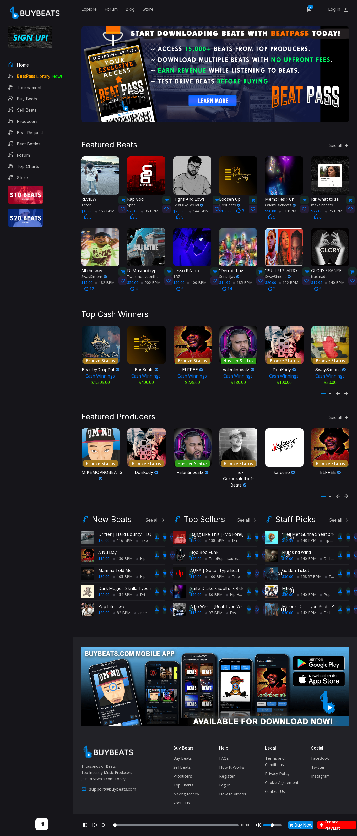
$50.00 (196, 538)
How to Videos (232, 774)
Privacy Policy (277, 753)
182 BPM (105, 269)
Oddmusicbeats (280, 191)
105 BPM (123, 556)
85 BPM (149, 197)
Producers (182, 756)
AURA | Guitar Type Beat (214, 550)
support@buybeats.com (108, 769)
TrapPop (214, 538)
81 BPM (287, 197)
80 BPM (214, 574)
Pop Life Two (111, 586)
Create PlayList (330, 825)
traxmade (319, 263)
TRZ (176, 263)
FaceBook (320, 738)
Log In (224, 765)
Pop (325, 574)
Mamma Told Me (115, 550)
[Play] (94, 825)
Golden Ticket (295, 550)
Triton (86, 191)
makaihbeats (322, 191)
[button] (323, 379)
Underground (147, 592)
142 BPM (306, 592)
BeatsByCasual (188, 191)
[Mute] (259, 825)
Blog (130, 9)
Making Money (186, 774)
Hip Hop (145, 538)
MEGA (288, 568)
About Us (181, 782)
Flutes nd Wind (296, 532)
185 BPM (242, 269)
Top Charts (183, 765)
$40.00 (287, 538)
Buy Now (300, 825)
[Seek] (175, 825)
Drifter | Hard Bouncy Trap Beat (130, 514)
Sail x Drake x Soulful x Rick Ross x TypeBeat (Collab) (241, 568)
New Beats (112, 499)
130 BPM (123, 538)
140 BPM (334, 269)
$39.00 (196, 520)
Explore (89, 9)
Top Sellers (204, 499)
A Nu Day (107, 532)
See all (339, 132)
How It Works (231, 747)
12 (89, 275)
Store (147, 9)
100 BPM (197, 269)
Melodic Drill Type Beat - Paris (311, 586)
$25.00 (104, 520)
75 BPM (333, 197)
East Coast (237, 592)
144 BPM (199, 197)
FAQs (224, 738)
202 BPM (150, 269)
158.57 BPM (309, 556)
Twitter (318, 747)
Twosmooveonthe (143, 263)
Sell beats (182, 747)
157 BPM (105, 197)
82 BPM (122, 592)
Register (227, 756)
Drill (141, 574)
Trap (142, 520)
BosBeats (229, 191)
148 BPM (306, 520)
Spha (131, 191)
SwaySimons (94, 263)
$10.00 (196, 556)
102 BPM (288, 269)
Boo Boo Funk (204, 532)
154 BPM (123, 574)
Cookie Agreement (282, 762)
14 (227, 275)
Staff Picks (295, 499)
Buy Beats (182, 738)
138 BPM (215, 520)
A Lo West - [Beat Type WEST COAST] (227, 586)
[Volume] (272, 825)
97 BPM (214, 592)
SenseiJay (229, 263)
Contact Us (275, 771)
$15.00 (104, 538)
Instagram (320, 756)
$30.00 (104, 556)
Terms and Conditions (275, 741)
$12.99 (287, 520)
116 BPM (123, 520)
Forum (111, 9)
